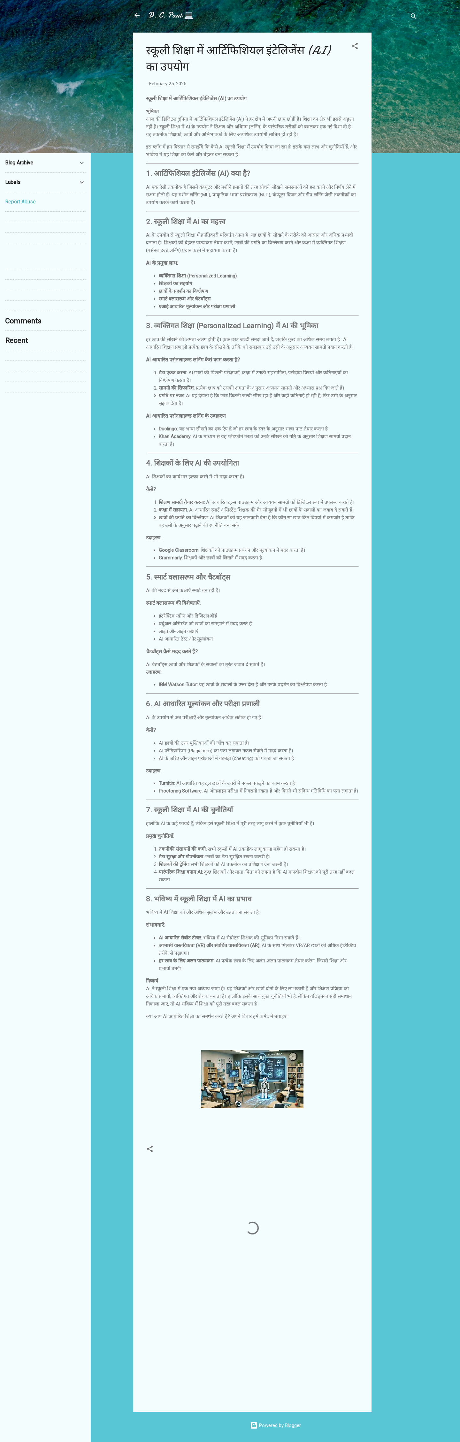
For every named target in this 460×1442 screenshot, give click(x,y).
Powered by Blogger (275, 1425)
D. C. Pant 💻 (171, 15)
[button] (355, 47)
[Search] (414, 17)
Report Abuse (20, 202)
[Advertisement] (397, 128)
